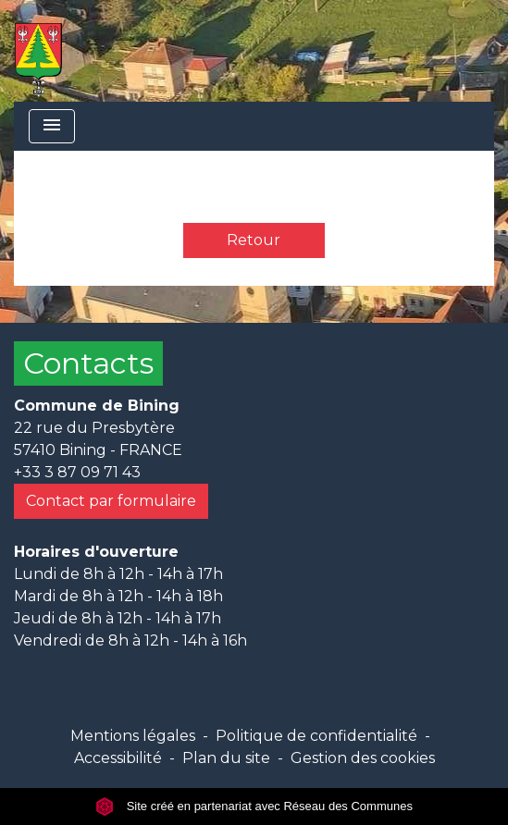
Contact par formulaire (111, 501)
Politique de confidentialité (316, 736)
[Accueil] (38, 50)
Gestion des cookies (363, 758)
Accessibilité (118, 758)
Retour (253, 240)
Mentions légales (132, 736)
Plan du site (226, 758)
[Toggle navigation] (52, 126)
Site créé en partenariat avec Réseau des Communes (254, 806)
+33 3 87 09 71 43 (77, 472)
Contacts (88, 363)
